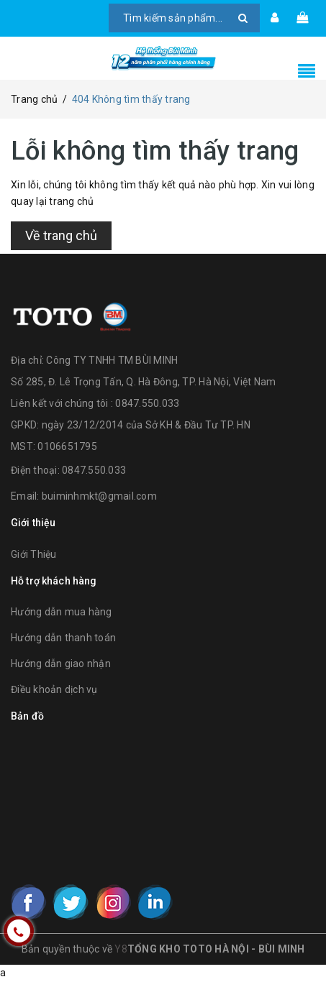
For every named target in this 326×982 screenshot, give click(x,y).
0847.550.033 (94, 470)
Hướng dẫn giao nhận (61, 663)
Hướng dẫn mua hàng (61, 612)
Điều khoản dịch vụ (54, 689)
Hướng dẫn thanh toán (63, 637)
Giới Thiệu (34, 554)
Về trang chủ (61, 235)
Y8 (120, 949)
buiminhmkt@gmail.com (99, 496)
